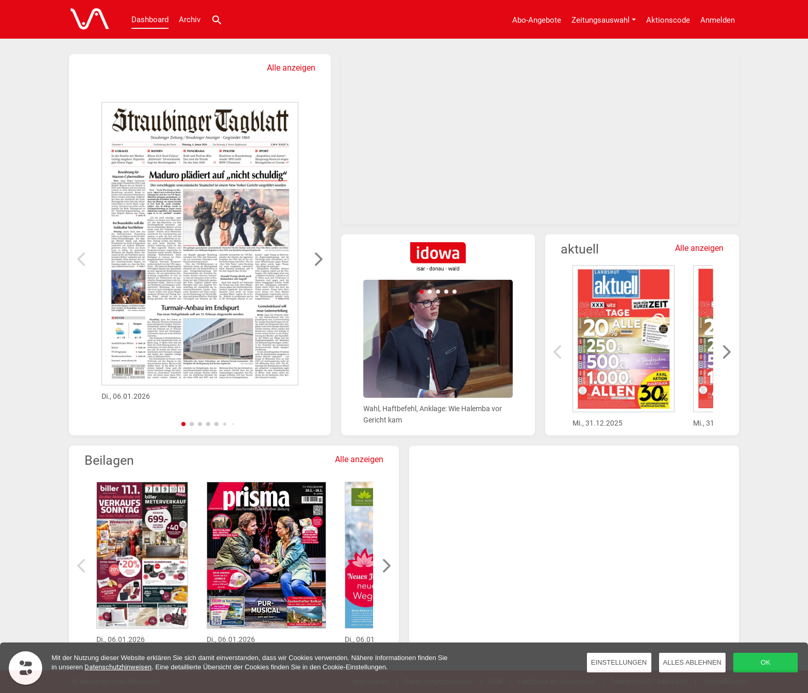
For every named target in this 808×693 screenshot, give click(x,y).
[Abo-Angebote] (536, 19)
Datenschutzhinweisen (118, 667)
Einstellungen (619, 662)
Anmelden (717, 20)
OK (765, 662)
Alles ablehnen (692, 662)
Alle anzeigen (291, 68)
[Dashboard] (87, 20)
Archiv (189, 19)
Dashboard (150, 19)
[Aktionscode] (668, 19)
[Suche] (217, 19)
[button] (183, 424)
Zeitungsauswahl (600, 20)
